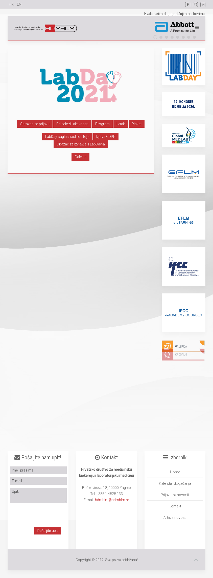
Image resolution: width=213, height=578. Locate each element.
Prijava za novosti (175, 495)
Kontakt (175, 506)
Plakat (136, 124)
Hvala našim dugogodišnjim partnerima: (174, 13)
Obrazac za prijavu (35, 124)
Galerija (80, 157)
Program (102, 124)
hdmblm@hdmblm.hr (112, 500)
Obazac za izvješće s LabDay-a (81, 144)
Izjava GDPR (105, 137)
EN (19, 4)
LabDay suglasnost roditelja (67, 137)
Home (175, 472)
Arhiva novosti (174, 518)
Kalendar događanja (175, 483)
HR (11, 4)
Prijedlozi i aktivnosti (72, 124)
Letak (120, 124)
